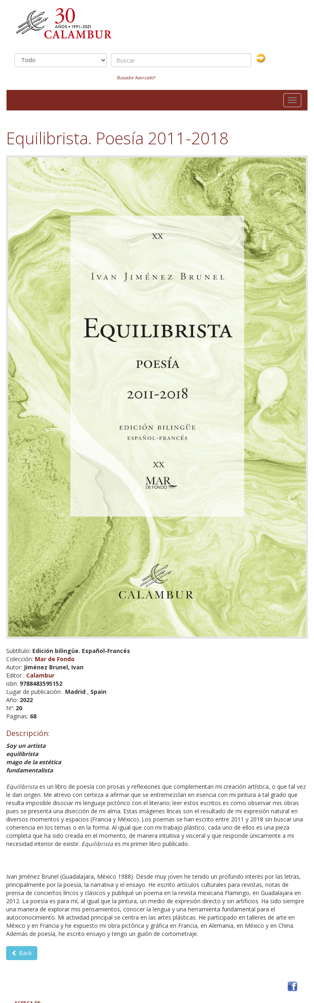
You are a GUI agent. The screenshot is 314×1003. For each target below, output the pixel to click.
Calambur (40, 675)
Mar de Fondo (55, 659)
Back (21, 953)
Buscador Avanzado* (136, 78)
